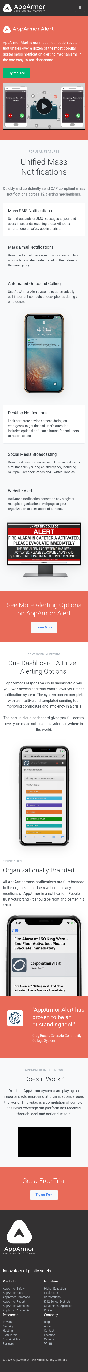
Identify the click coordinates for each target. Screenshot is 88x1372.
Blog (47, 1322)
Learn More (44, 627)
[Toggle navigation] (80, 8)
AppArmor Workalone (16, 1306)
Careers (49, 1339)
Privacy (7, 1322)
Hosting (8, 1330)
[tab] (44, 220)
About (48, 1326)
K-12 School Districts (57, 1301)
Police (48, 1310)
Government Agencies (58, 1306)
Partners (8, 1343)
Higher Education (55, 1288)
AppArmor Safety (14, 1288)
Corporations (52, 1297)
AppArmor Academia (16, 1310)
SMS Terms (10, 1335)
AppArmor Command (16, 1297)
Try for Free (16, 73)
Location (49, 1335)
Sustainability (11, 1339)
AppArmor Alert (13, 1293)
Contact (49, 1330)
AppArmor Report (14, 1301)
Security (8, 1326)
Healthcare (51, 1293)
